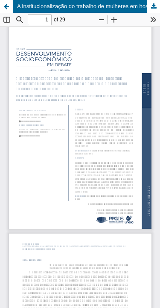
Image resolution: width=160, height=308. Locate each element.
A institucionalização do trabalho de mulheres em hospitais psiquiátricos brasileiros (88, 6)
